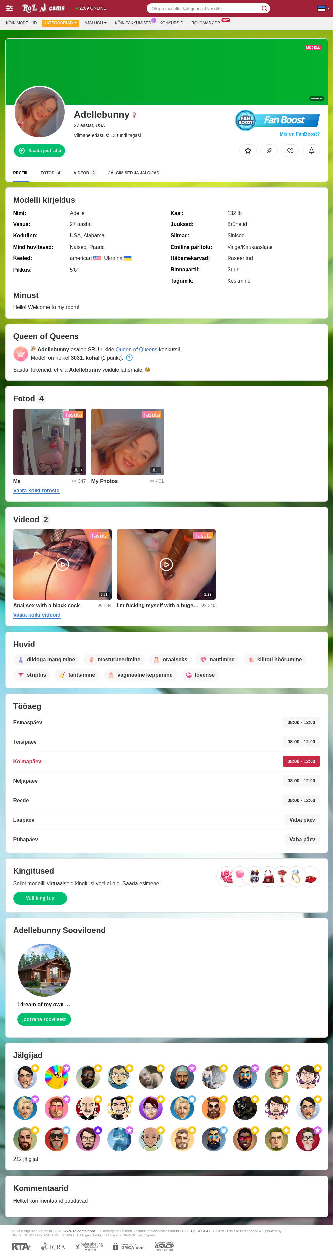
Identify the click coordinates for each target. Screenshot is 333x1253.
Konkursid (171, 23)
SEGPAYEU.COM (211, 1231)
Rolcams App (207, 22)
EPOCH (186, 1231)
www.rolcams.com (79, 1231)
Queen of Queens (136, 349)
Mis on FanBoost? (300, 134)
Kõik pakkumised (135, 22)
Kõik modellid (21, 23)
